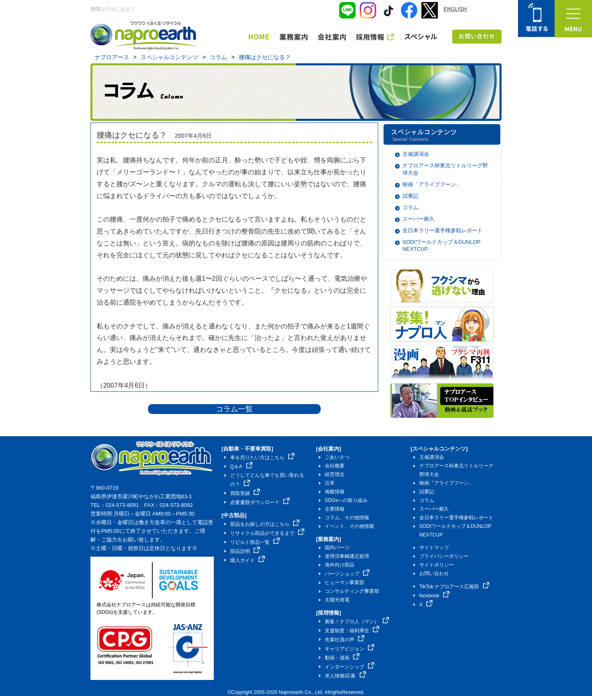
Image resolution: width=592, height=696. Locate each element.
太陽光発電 (337, 600)
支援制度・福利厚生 (352, 631)
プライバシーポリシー (444, 556)
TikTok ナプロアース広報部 (454, 587)
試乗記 (410, 196)
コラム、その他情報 (347, 517)
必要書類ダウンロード (260, 502)
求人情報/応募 (345, 676)
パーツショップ (347, 574)
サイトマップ (434, 547)
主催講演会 (415, 154)
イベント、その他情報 (349, 526)
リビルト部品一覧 (255, 542)
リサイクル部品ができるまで (267, 533)
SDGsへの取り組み (346, 500)
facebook (434, 596)
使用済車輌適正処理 (347, 556)
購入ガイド (247, 560)
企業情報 (335, 509)
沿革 (330, 483)
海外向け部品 (339, 565)
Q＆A (241, 466)
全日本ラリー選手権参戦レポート (442, 230)
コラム (218, 57)
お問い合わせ (434, 573)
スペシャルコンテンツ (169, 57)
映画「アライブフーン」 (431, 184)
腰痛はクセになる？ (265, 57)
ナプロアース (112, 57)
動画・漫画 (342, 658)
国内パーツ (337, 547)
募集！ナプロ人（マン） (357, 621)
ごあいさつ (337, 457)
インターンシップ (350, 667)
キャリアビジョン (350, 649)
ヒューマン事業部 (344, 582)
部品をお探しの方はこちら (265, 524)
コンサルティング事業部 (352, 591)
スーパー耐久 (418, 219)
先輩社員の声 (345, 640)
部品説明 (245, 551)
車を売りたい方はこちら (262, 457)
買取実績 (245, 493)
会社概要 (335, 466)
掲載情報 (335, 492)
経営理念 (335, 474)
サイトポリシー (436, 565)
